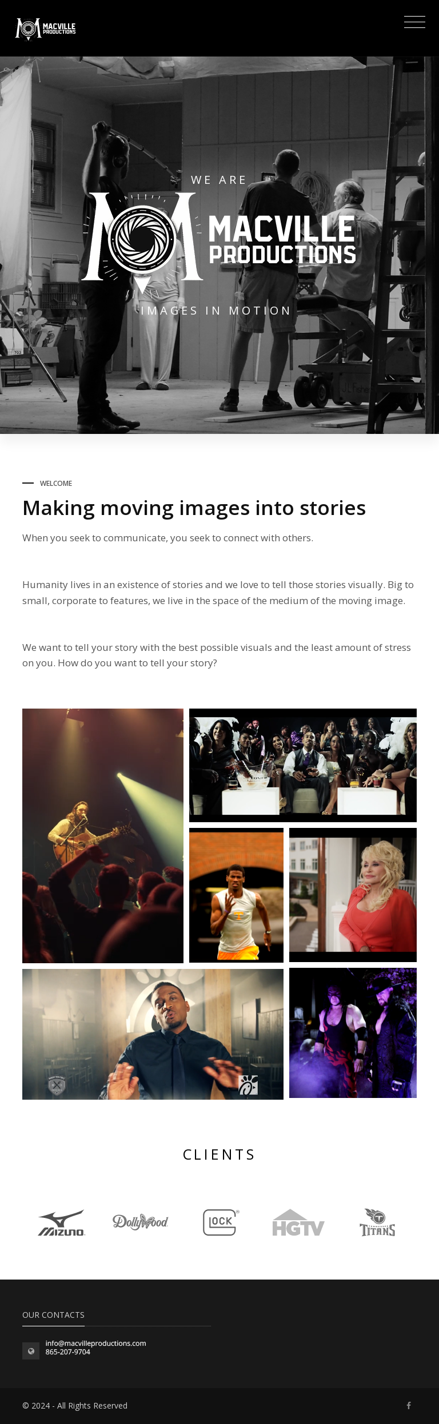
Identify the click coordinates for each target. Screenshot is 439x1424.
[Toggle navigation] (411, 23)
